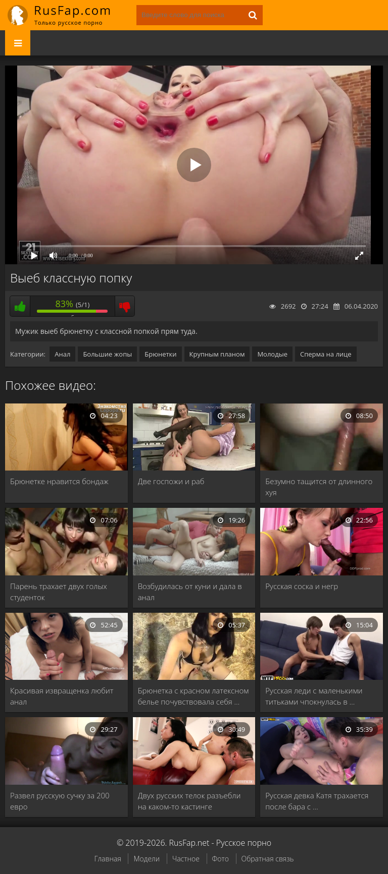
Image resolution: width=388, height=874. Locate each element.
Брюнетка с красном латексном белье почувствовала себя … (193, 696)
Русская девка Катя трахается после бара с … (316, 800)
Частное (186, 858)
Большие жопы (107, 354)
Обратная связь (267, 858)
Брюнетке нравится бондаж (59, 481)
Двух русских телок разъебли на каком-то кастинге (189, 800)
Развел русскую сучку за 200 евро (60, 800)
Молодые (272, 354)
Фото (220, 858)
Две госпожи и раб (171, 481)
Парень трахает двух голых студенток (58, 591)
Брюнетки (160, 354)
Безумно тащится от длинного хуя (318, 486)
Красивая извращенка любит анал (61, 696)
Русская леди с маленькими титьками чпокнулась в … (313, 696)
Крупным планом (217, 354)
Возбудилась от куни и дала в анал (190, 591)
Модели (146, 858)
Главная (107, 858)
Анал (62, 354)
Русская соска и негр (301, 586)
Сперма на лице (326, 354)
